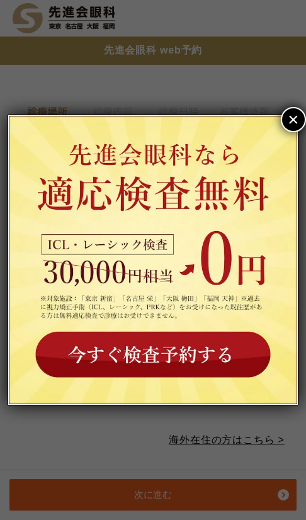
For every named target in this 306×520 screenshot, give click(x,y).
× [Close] (293, 119)
